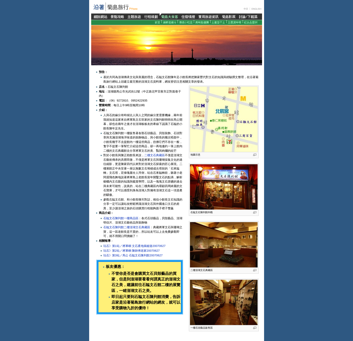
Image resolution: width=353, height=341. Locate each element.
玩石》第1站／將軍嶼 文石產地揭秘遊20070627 (134, 246)
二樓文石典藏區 (154, 155)
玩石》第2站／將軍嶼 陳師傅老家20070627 (131, 250)
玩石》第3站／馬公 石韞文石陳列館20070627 (133, 255)
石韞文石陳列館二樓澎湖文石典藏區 (126, 227)
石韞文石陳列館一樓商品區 (120, 218)
